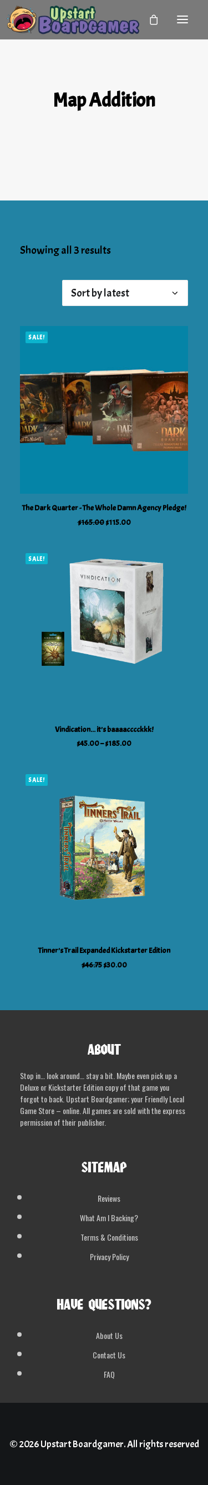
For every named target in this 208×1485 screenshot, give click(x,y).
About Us (109, 1335)
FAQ (109, 1374)
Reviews (109, 1198)
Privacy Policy (109, 1256)
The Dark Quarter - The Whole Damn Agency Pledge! (104, 508)
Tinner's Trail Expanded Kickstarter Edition (104, 950)
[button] (182, 19)
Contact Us (109, 1355)
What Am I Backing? (109, 1217)
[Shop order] (125, 293)
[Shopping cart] (149, 19)
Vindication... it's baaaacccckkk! (104, 729)
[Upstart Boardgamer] (72, 19)
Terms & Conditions (109, 1237)
